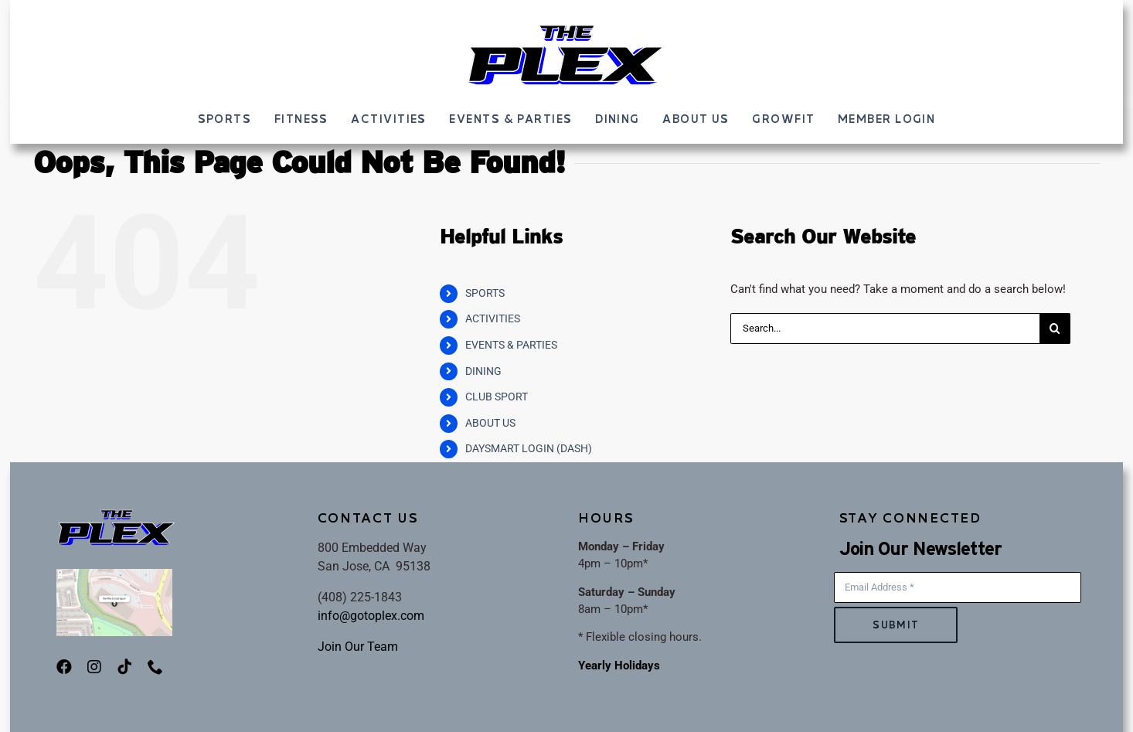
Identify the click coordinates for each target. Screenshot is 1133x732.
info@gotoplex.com (371, 615)
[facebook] (64, 667)
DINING (483, 371)
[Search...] (884, 328)
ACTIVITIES (492, 318)
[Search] (1054, 328)
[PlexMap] (114, 574)
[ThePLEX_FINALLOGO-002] (566, 29)
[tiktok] (124, 667)
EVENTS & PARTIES (511, 345)
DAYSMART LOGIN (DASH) (528, 448)
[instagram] (94, 667)
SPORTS (485, 293)
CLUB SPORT (496, 396)
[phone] (155, 667)
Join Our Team (358, 646)
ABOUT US (490, 423)
